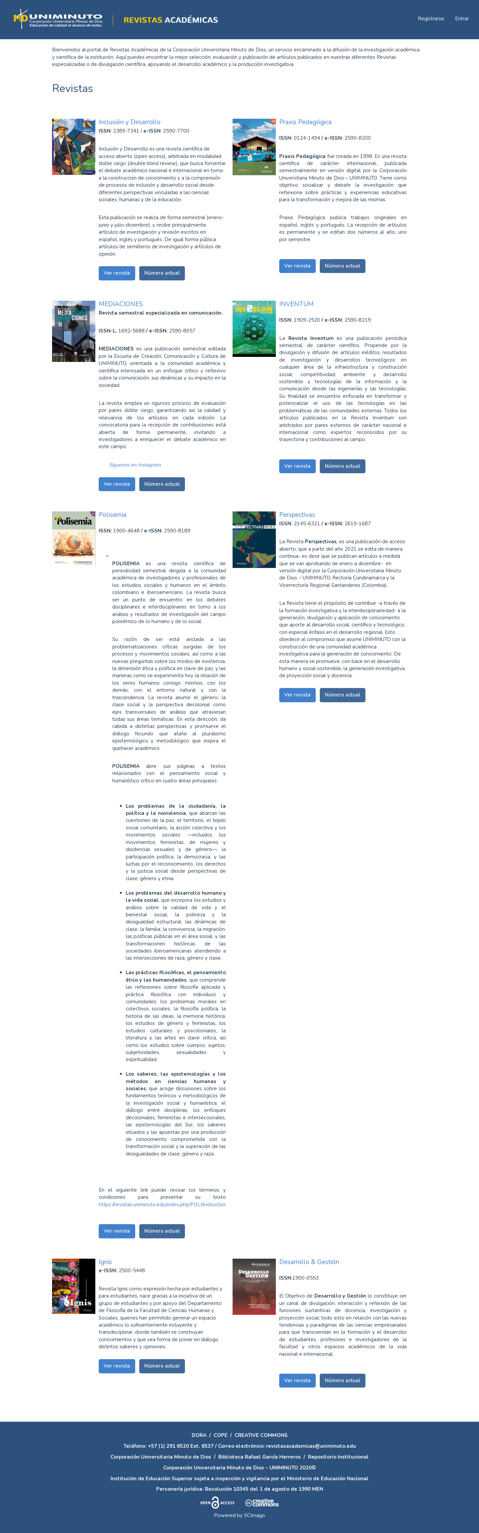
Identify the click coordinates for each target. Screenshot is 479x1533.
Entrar (462, 18)
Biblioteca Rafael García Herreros (259, 1457)
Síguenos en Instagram (135, 464)
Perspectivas (297, 514)
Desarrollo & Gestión (309, 1262)
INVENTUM (296, 304)
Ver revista (117, 273)
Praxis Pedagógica (305, 122)
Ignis (105, 1262)
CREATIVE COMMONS (261, 1435)
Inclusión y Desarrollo (130, 122)
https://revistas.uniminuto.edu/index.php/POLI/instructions (164, 1204)
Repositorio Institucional (338, 1457)
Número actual (162, 273)
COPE (220, 1435)
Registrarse (431, 18)
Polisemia (112, 514)
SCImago (254, 1515)
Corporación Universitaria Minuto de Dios (161, 1457)
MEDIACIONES (121, 304)
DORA (199, 1435)
